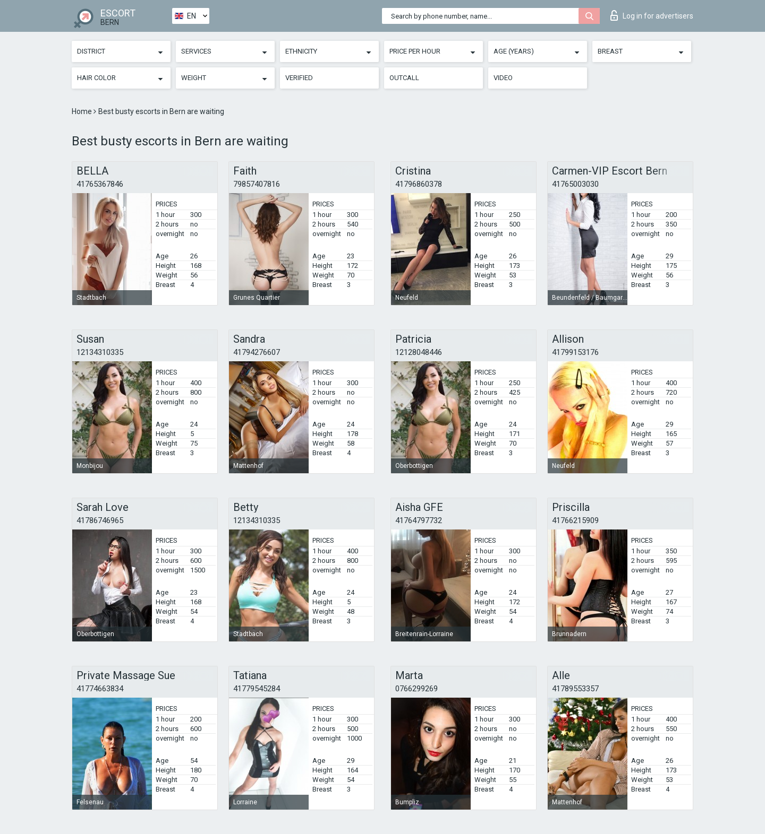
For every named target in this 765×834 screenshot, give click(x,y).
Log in (651, 15)
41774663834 (99, 688)
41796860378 (418, 184)
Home (83, 111)
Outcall (404, 78)
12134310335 (99, 352)
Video (503, 78)
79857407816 (256, 184)
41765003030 (575, 184)
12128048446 (418, 352)
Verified (299, 78)
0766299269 (416, 688)
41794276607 (256, 352)
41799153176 (575, 352)
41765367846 (99, 184)
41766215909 (575, 520)
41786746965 (99, 520)
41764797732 (418, 520)
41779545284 (256, 688)
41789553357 (575, 688)
